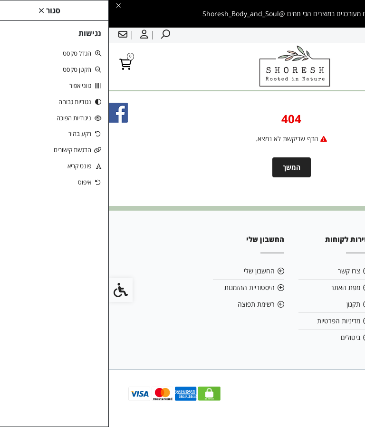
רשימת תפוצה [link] (147, 304)
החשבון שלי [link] (150, 270)
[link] (343, 405)
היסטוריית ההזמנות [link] (140, 287)
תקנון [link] (244, 304)
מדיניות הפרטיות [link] (229, 320)
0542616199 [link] (318, 304)
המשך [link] (183, 167)
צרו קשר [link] (240, 270)
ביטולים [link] (241, 337)
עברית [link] (350, 35)
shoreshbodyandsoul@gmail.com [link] (310, 287)
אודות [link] (330, 270)
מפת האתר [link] (236, 287)
